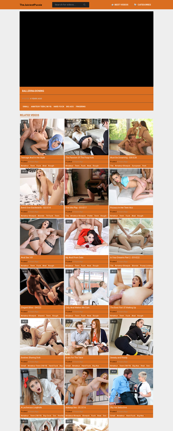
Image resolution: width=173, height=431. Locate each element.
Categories (142, 4)
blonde (41, 216)
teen (32, 166)
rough (51, 166)
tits (111, 166)
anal (44, 166)
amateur (25, 166)
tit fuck (49, 216)
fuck (38, 166)
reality (61, 416)
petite (90, 216)
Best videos (120, 4)
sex (148, 366)
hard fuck (59, 107)
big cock (47, 416)
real (143, 366)
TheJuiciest (31, 4)
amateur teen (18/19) (41, 107)
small (26, 107)
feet (144, 166)
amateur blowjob (122, 166)
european (136, 166)
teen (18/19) (125, 366)
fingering (80, 107)
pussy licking (146, 266)
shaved (41, 316)
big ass (70, 107)
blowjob (86, 416)
